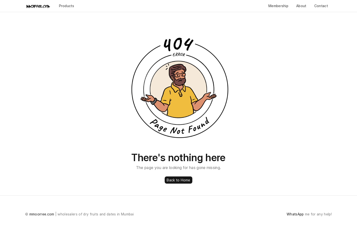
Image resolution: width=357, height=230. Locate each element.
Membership (278, 6)
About (301, 6)
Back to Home (178, 180)
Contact (321, 6)
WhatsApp (295, 214)
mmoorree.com (41, 214)
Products (66, 6)
